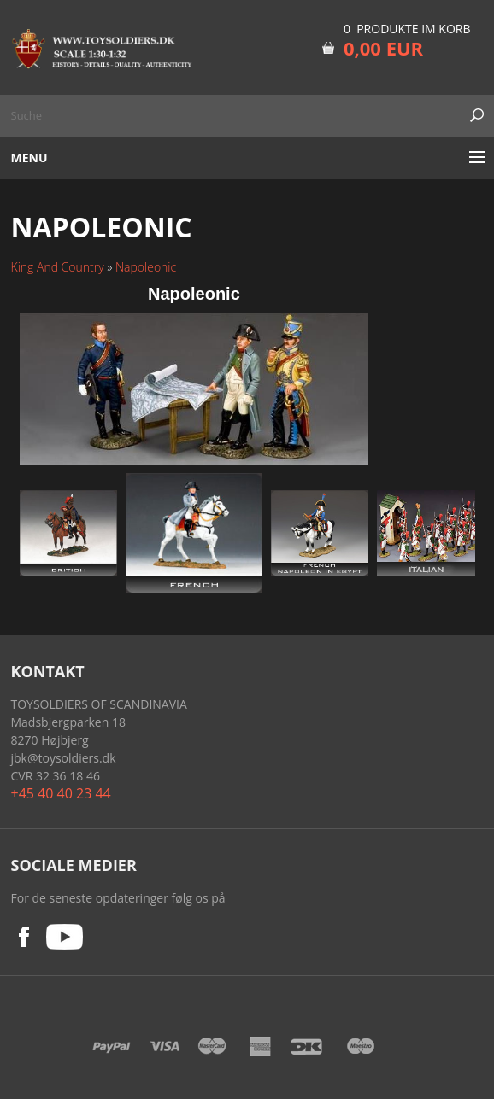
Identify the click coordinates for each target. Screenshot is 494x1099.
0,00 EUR (383, 48)
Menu (29, 157)
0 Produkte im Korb (407, 28)
